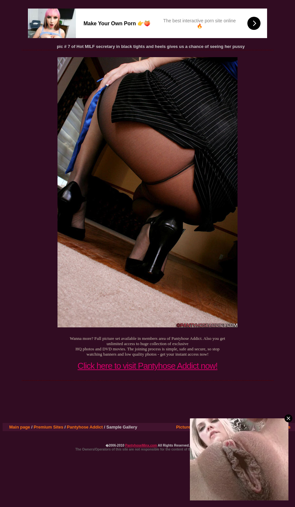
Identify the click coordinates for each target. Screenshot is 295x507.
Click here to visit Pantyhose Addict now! (147, 366)
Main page (19, 427)
